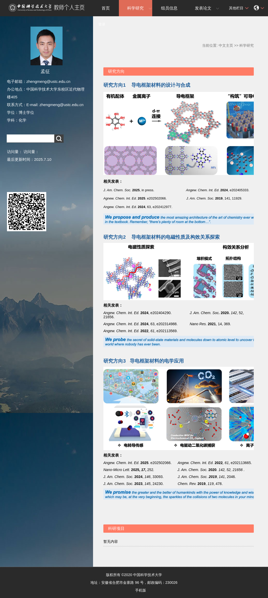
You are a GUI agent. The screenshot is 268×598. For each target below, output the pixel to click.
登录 (101, 24)
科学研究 (135, 8)
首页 (106, 8)
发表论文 (203, 8)
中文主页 (226, 45)
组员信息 (169, 8)
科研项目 (116, 528)
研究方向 (116, 71)
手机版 (140, 590)
